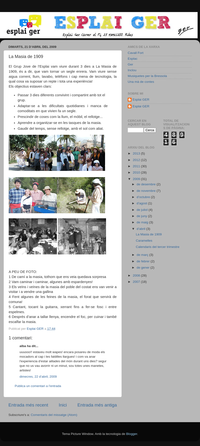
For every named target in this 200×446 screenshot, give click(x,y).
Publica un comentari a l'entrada (38, 386)
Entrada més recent (28, 404)
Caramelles (144, 240)
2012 (137, 160)
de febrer (144, 261)
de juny (142, 216)
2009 (137, 179)
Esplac (133, 58)
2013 (137, 153)
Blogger (131, 434)
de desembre (147, 184)
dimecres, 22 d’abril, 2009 (38, 376)
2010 (137, 172)
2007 (137, 282)
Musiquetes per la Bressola (147, 76)
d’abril (141, 229)
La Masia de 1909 (149, 234)
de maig (143, 222)
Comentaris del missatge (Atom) (54, 415)
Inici (63, 404)
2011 (137, 166)
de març (143, 255)
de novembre (147, 191)
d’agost (142, 203)
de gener (143, 267)
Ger (130, 64)
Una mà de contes (141, 82)
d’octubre (144, 197)
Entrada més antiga (97, 404)
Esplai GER (141, 99)
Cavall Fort (135, 53)
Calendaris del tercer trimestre (158, 247)
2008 (137, 275)
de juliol (143, 210)
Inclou (132, 70)
